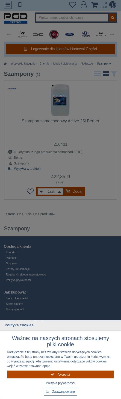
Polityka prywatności (60, 383)
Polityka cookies (19, 325)
